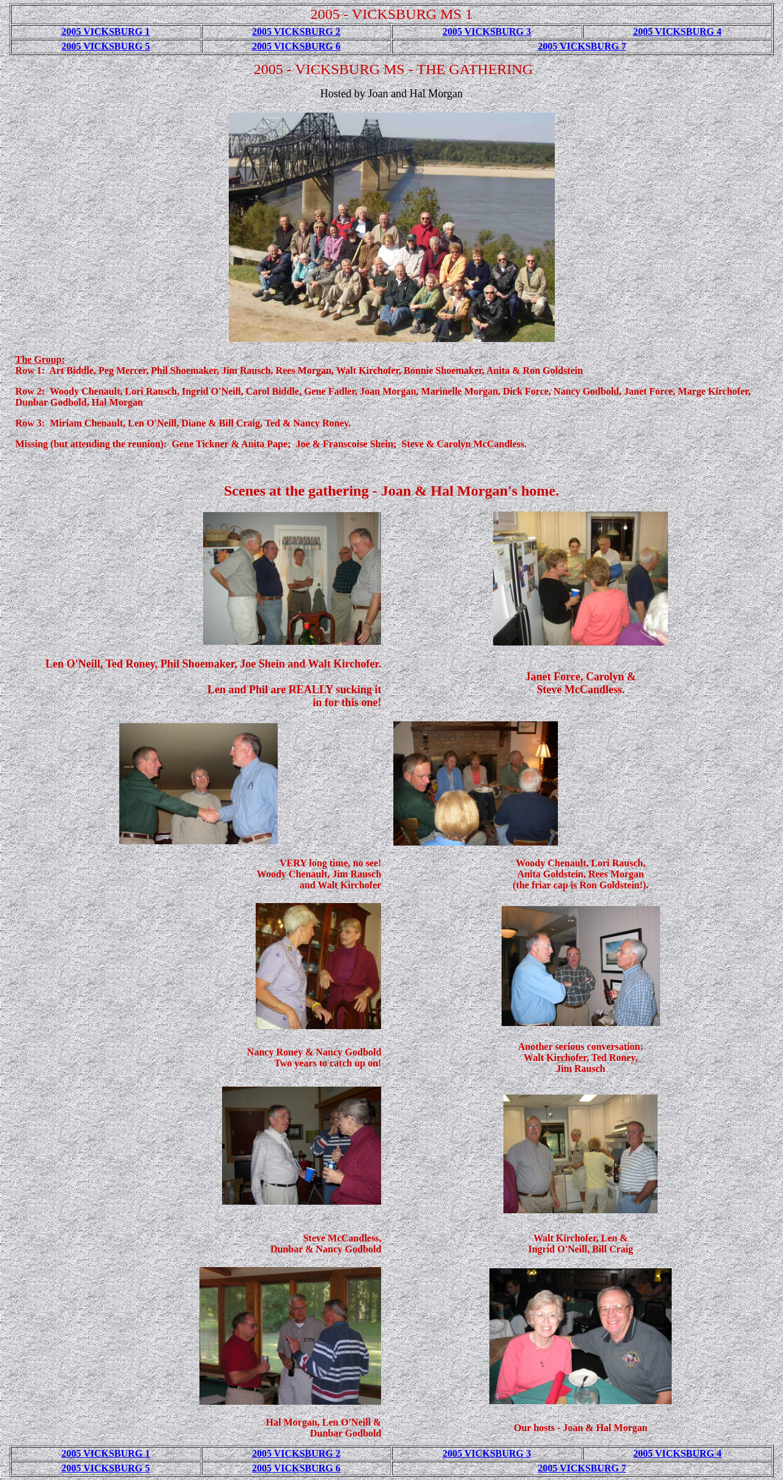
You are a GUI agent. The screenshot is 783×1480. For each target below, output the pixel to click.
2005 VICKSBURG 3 (486, 31)
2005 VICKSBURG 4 (677, 31)
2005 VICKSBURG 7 (582, 46)
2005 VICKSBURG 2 (296, 31)
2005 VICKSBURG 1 (105, 31)
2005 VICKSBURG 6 (296, 46)
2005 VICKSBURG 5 (105, 46)
